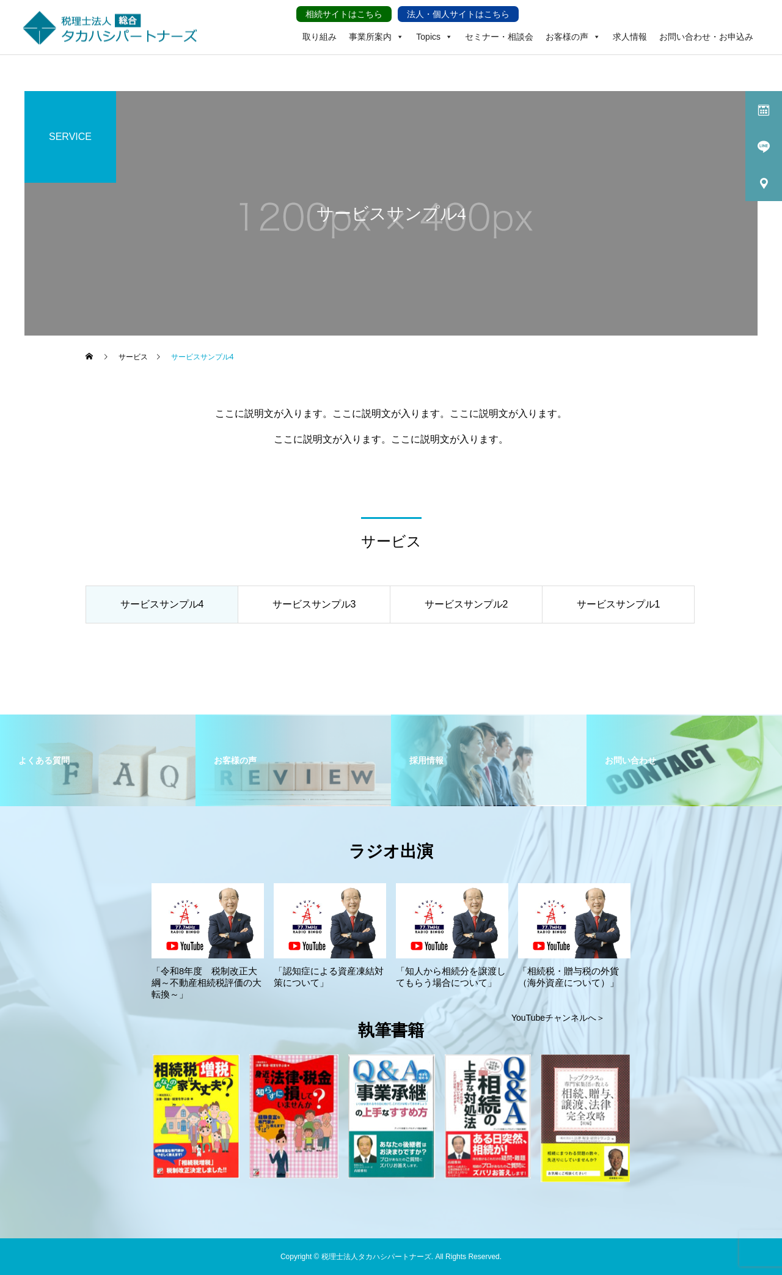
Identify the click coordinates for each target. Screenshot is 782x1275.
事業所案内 (376, 27)
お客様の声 (573, 27)
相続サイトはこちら (343, 14)
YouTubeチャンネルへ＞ (558, 1017)
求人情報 (630, 37)
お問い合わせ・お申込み (706, 37)
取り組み (319, 37)
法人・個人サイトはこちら (458, 14)
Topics (434, 27)
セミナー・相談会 (499, 37)
